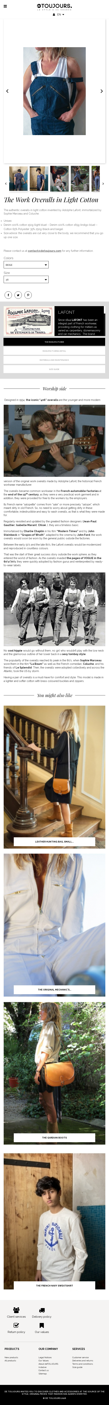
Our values (42, 1328)
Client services (16, 1312)
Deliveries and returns (82, 1360)
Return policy (16, 1328)
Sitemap (43, 1374)
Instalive (42, 1367)
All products (10, 1360)
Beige (9, 265)
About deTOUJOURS (48, 1364)
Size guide (54, 369)
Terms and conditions (82, 1364)
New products (11, 1357)
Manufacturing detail (54, 351)
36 (7, 279)
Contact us (44, 1370)
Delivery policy (42, 1312)
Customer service (80, 1357)
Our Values (44, 1360)
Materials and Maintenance (54, 360)
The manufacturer (54, 342)
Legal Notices (45, 1357)
